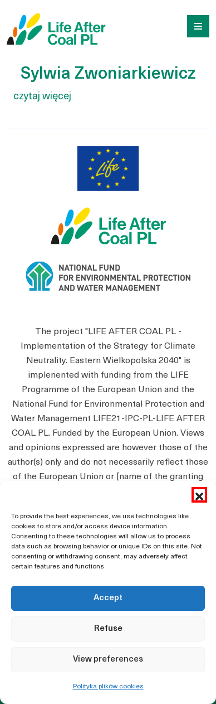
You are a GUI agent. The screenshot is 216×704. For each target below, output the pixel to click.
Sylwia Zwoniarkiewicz (108, 74)
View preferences (108, 659)
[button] (199, 494)
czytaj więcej (42, 96)
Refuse (108, 629)
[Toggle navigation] (194, 25)
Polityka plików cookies (108, 686)
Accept (108, 598)
